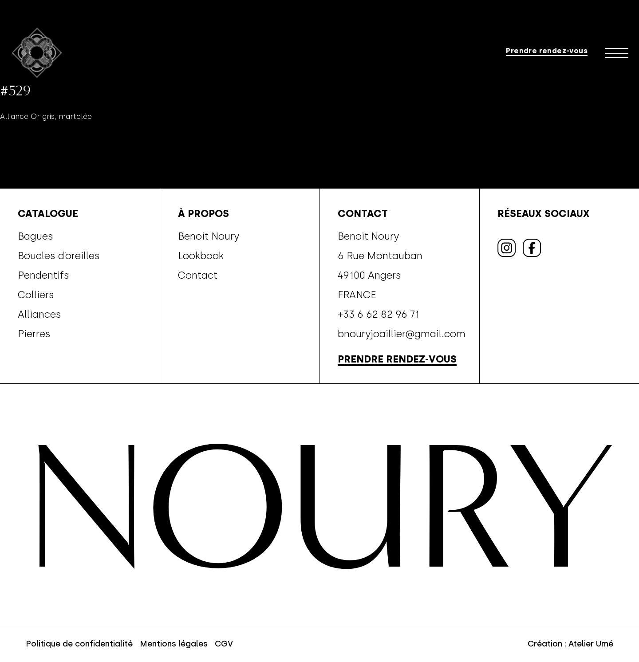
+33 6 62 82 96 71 (378, 314)
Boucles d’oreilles (59, 255)
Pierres (34, 333)
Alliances (39, 314)
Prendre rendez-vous (547, 50)
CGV (224, 643)
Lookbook (201, 255)
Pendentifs (43, 275)
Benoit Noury (208, 236)
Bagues (35, 236)
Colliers (36, 294)
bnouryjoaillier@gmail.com (401, 333)
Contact (197, 275)
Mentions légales (174, 643)
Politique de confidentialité (79, 643)
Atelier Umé (590, 643)
